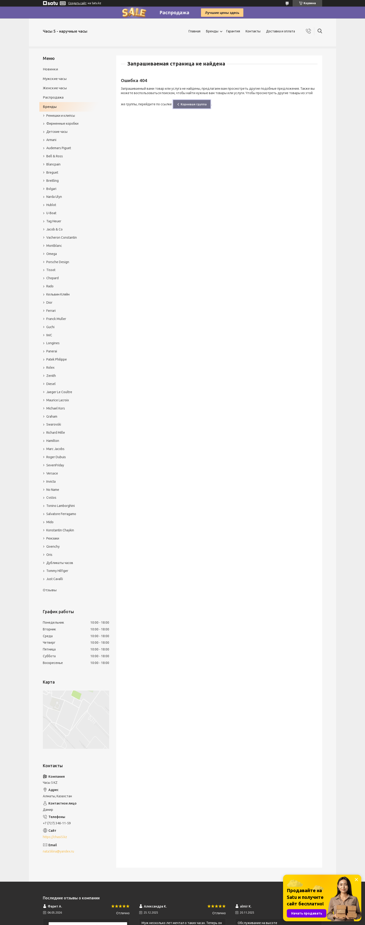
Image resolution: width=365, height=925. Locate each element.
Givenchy (53, 546)
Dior (49, 302)
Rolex (50, 367)
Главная (194, 31)
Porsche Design (57, 262)
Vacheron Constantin (61, 237)
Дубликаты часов (59, 563)
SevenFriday (55, 465)
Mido (50, 522)
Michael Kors (55, 408)
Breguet (52, 172)
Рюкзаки (52, 538)
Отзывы (50, 590)
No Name (52, 490)
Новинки (50, 69)
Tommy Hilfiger (57, 571)
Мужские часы (55, 79)
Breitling (52, 180)
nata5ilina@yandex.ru (58, 851)
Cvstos (51, 497)
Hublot (51, 205)
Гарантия (233, 31)
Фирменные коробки (62, 123)
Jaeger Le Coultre (59, 392)
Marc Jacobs (55, 449)
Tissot (50, 270)
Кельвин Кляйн (58, 294)
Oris (49, 555)
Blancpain (53, 164)
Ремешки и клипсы (60, 115)
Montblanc (54, 246)
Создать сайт (77, 3)
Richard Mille (55, 432)
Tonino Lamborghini (60, 506)
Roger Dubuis (56, 457)
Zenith (51, 376)
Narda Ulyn (54, 197)
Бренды (212, 31)
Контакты (253, 31)
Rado (50, 286)
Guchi (50, 327)
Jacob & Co (54, 229)
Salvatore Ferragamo (61, 514)
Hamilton (52, 441)
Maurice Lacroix (57, 400)
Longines (53, 343)
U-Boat (51, 213)
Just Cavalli (54, 579)
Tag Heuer (53, 221)
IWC (49, 335)
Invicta (51, 481)
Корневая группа (194, 104)
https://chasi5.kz (55, 837)
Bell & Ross (54, 156)
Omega (51, 254)
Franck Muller (56, 319)
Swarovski (53, 424)
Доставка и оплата (280, 31)
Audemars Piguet (58, 148)
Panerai (51, 351)
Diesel (51, 384)
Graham (51, 416)
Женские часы (55, 88)
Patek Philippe (56, 359)
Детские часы (57, 132)
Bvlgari (51, 189)
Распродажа (53, 97)
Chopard (52, 278)
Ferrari (51, 311)
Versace (52, 473)
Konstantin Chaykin (60, 530)
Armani (51, 140)
